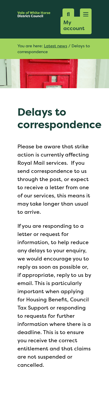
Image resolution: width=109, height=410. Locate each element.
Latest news (55, 45)
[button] (86, 14)
